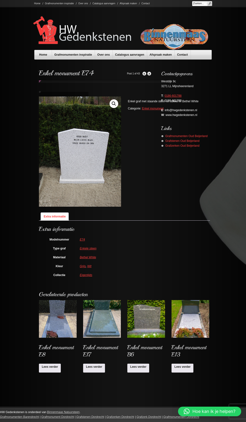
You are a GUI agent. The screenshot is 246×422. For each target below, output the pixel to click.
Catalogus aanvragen (103, 3)
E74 (82, 239)
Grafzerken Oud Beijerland (182, 145)
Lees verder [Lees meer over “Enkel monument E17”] (94, 366)
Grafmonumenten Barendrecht (19, 417)
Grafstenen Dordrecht (90, 417)
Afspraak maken (128, 3)
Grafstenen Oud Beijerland (182, 141)
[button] (114, 103)
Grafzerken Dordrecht (120, 417)
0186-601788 (173, 95)
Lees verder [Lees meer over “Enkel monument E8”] (50, 366)
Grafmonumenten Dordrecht (181, 417)
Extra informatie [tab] (55, 216)
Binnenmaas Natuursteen (63, 412)
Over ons (83, 3)
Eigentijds (86, 275)
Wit (89, 266)
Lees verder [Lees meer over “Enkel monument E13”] (182, 366)
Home (37, 3)
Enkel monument (153, 108)
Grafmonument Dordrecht (57, 417)
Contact (145, 3)
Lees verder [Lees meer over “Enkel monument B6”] (138, 366)
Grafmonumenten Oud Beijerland (186, 136)
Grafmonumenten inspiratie (59, 3)
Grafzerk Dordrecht (148, 417)
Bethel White (88, 257)
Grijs (83, 266)
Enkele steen (88, 248)
